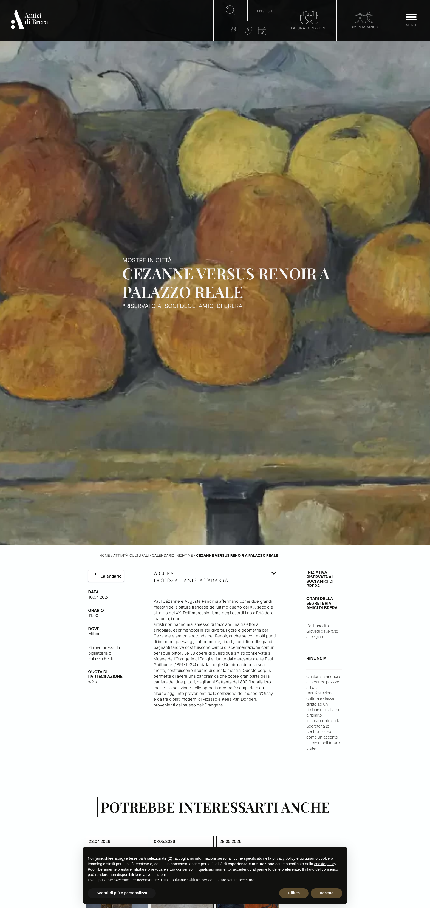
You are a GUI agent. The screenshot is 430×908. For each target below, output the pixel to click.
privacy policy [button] (283, 858)
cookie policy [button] (325, 864)
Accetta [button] (326, 893)
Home (104, 555)
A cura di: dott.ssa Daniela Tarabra (191, 577)
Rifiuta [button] (294, 893)
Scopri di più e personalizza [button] (122, 893)
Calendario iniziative (172, 555)
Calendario (107, 576)
